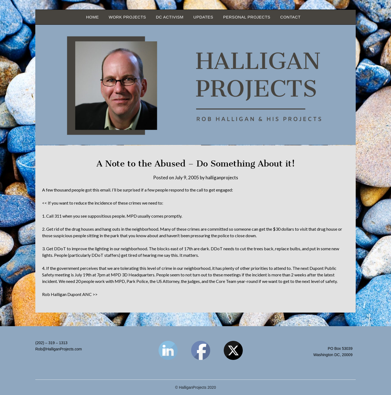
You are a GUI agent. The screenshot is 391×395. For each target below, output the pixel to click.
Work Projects (127, 17)
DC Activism (169, 17)
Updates (203, 17)
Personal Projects (246, 17)
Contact (290, 17)
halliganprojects (222, 177)
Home (92, 17)
